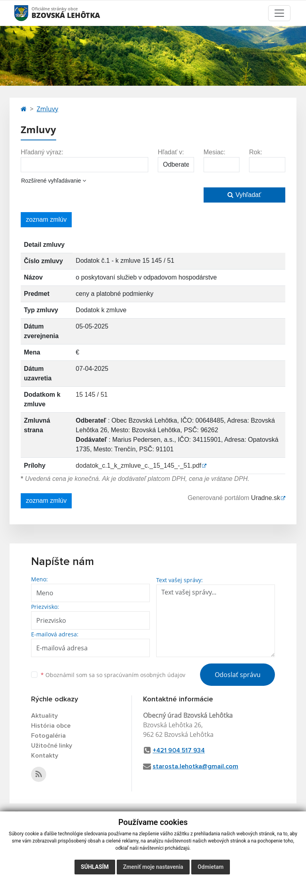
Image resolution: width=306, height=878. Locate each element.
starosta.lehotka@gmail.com (195, 766)
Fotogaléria (48, 735)
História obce (51, 725)
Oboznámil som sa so (113, 675)
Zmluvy (47, 108)
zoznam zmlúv (46, 219)
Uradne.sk (265, 497)
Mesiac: (215, 152)
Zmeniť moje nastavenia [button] (153, 867)
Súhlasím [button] (95, 867)
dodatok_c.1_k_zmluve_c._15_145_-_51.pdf (138, 465)
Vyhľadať (244, 194)
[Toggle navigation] (279, 13)
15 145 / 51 (92, 394)
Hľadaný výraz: (42, 152)
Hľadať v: (171, 152)
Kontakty (44, 755)
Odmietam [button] (211, 867)
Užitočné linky (51, 745)
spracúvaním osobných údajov (144, 675)
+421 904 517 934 (179, 750)
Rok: (255, 152)
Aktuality (44, 716)
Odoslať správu (238, 674)
